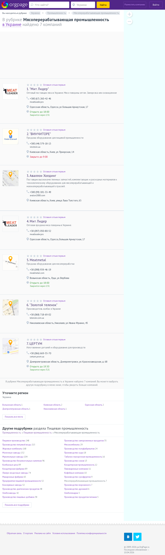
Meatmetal (36, 260)
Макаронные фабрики (12, 477)
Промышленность (11, 432)
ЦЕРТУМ (34, 343)
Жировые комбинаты (12, 448)
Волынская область (11, 404)
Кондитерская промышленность (79, 464)
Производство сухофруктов (77, 477)
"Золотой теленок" (42, 305)
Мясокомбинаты (72, 444)
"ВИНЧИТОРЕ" (39, 134)
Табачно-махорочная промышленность (83, 456)
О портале (28, 533)
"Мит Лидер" (38, 89)
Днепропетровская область (15, 409)
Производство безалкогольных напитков (22, 460)
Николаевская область (54, 409)
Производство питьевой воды (16, 444)
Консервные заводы (12, 485)
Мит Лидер (37, 221)
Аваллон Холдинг (41, 175)
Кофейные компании (74, 473)
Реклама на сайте (42, 533)
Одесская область (93, 404)
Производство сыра (73, 452)
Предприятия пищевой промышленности (21, 481)
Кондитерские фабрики (13, 468)
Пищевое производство (13, 440)
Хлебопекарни (71, 493)
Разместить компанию (135, 4)
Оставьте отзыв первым (54, 84)
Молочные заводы (11, 452)
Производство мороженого (77, 485)
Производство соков (74, 460)
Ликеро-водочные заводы (15, 473)
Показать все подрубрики (17, 505)
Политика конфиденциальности (92, 533)
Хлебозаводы (9, 493)
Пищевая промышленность (38, 432)
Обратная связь (14, 533)
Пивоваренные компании (76, 468)
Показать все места (14, 416)
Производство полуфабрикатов (79, 448)
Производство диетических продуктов (20, 489)
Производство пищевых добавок (18, 497)
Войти (156, 4)
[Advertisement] (62, 54)
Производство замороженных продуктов (84, 440)
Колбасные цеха (10, 464)
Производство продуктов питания (80, 497)
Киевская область (52, 404)
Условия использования (63, 533)
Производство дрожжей (76, 489)
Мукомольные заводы (13, 456)
